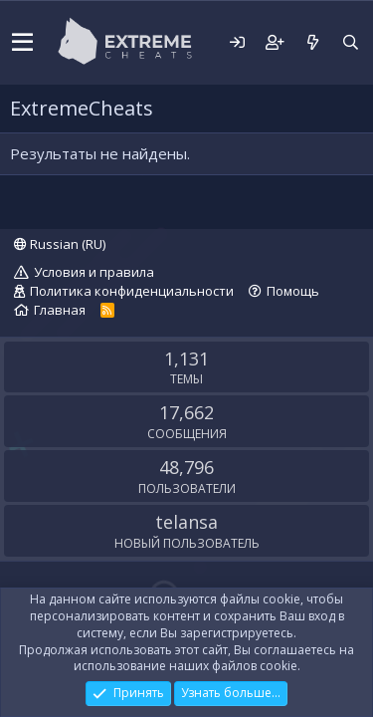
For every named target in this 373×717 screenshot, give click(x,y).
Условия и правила (94, 272)
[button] (22, 43)
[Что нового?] (312, 42)
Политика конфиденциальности (132, 291)
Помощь (293, 291)
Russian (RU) (59, 244)
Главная (60, 310)
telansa (186, 522)
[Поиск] (350, 42)
